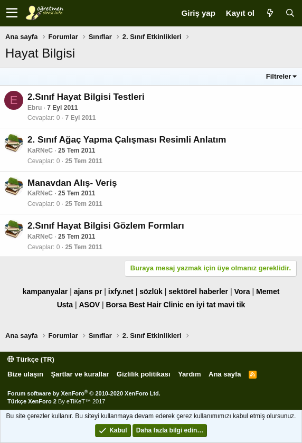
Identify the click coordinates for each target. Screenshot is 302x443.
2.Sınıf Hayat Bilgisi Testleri (86, 97)
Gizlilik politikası (144, 374)
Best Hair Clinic (156, 304)
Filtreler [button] (278, 76)
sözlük (151, 291)
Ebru (34, 107)
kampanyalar (45, 291)
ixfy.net (121, 291)
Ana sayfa (225, 374)
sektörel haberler (198, 291)
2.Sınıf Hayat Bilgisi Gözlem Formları (105, 226)
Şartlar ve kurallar (80, 374)
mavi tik (231, 304)
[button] (12, 13)
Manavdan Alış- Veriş (72, 183)
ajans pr (88, 291)
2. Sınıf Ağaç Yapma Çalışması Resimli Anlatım (126, 140)
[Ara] (290, 13)
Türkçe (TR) (30, 359)
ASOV (89, 304)
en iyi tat (201, 304)
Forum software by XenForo (84, 393)
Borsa (116, 304)
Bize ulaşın (25, 374)
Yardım (189, 374)
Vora (242, 291)
